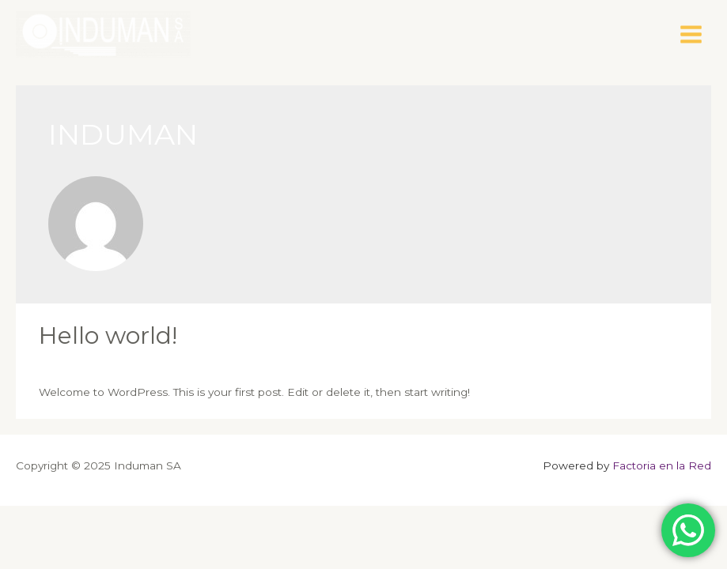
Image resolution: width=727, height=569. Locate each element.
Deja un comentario (92, 362)
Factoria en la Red (661, 465)
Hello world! (108, 335)
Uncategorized (197, 362)
